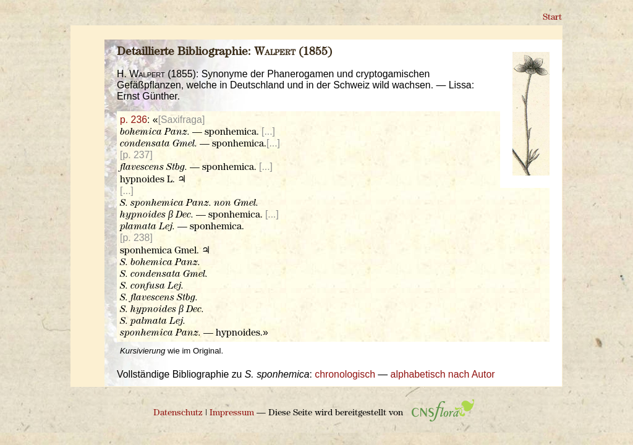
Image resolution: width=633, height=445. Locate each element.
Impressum (232, 413)
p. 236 (133, 119)
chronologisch (345, 374)
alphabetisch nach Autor (443, 374)
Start (552, 18)
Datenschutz (178, 413)
